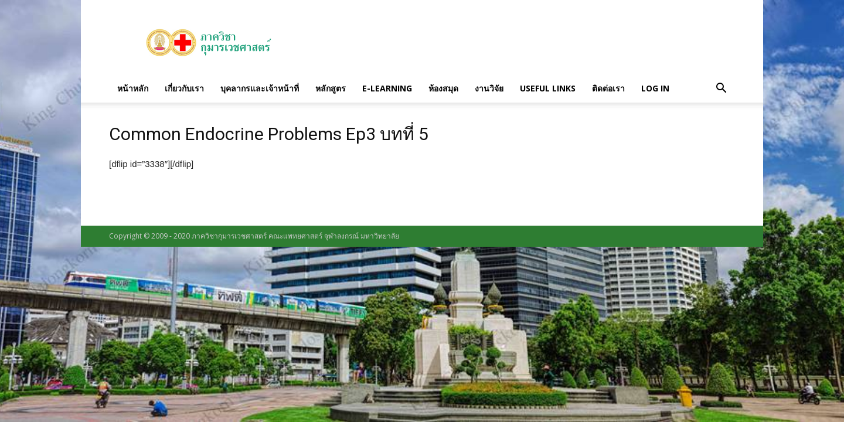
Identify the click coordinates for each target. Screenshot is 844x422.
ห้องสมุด (443, 88)
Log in (655, 88)
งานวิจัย (489, 88)
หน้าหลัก (132, 88)
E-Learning (387, 88)
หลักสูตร (330, 88)
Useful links (548, 88)
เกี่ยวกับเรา (184, 88)
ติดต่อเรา (608, 88)
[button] (721, 88)
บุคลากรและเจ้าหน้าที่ (259, 88)
